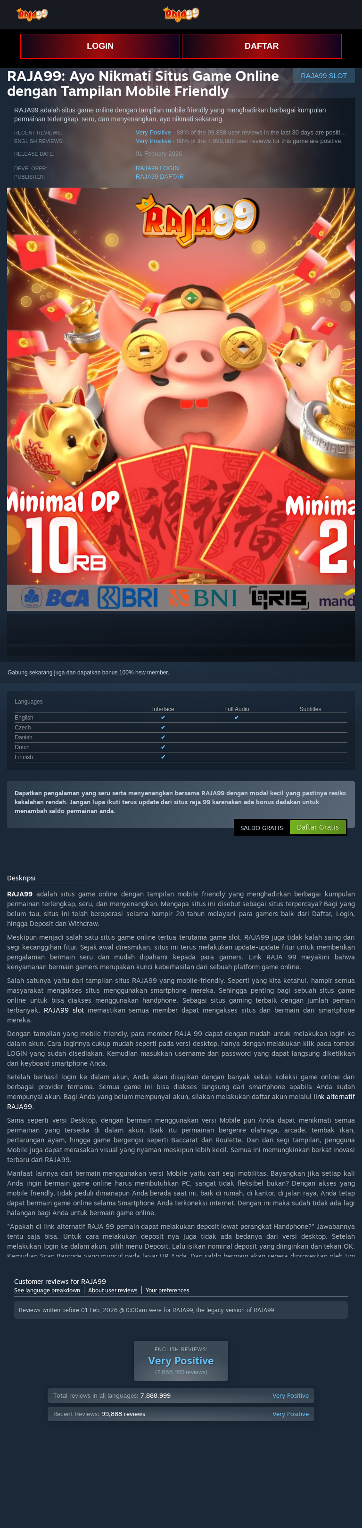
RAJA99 (20, 894)
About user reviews (113, 1290)
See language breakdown (47, 1290)
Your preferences (167, 1290)
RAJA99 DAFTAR (160, 176)
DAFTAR (262, 46)
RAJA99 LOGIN (157, 168)
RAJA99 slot (64, 1010)
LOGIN (100, 46)
